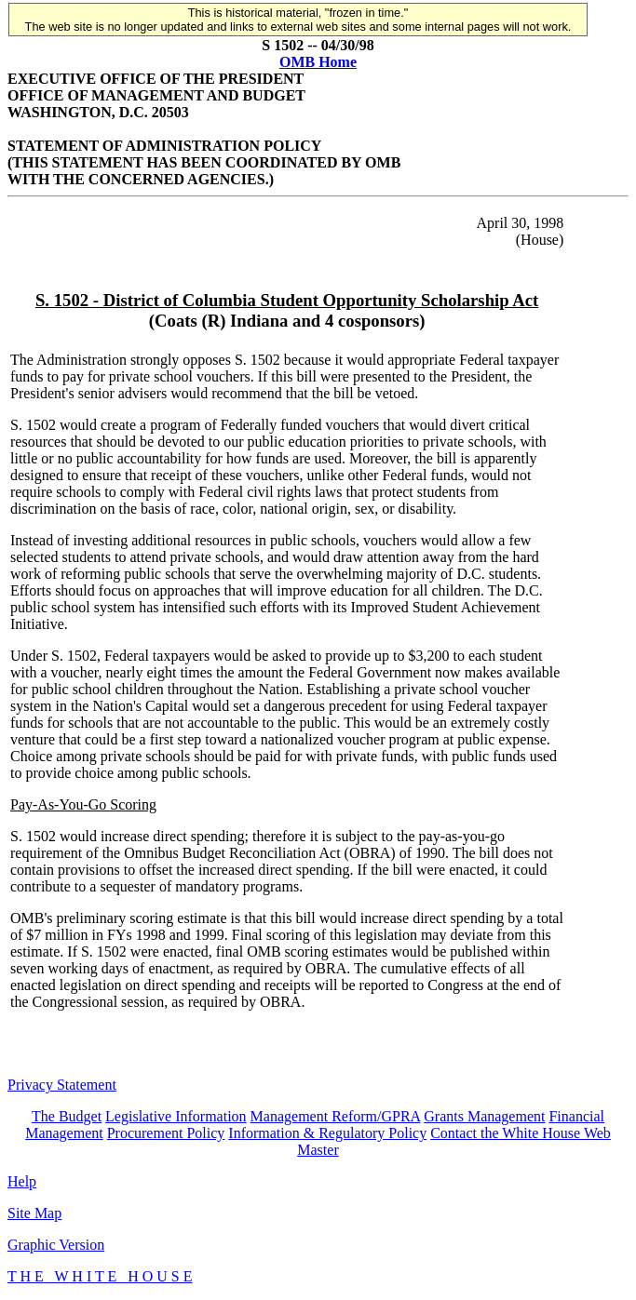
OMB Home (318, 62)
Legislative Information (176, 1116)
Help (21, 1181)
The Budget (66, 1116)
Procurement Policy (166, 1133)
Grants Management (484, 1116)
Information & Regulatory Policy (327, 1133)
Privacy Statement (61, 1084)
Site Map (34, 1213)
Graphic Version (55, 1245)
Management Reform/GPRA (335, 1116)
